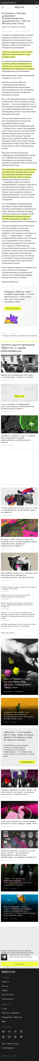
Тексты (12, 380)
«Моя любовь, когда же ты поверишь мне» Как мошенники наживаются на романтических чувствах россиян (19, 575)
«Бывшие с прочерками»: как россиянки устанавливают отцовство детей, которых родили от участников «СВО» (19, 715)
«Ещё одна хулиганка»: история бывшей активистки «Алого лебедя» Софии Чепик (19, 822)
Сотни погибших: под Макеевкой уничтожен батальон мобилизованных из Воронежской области (18, 406)
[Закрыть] (36, 2)
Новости (12, 411)
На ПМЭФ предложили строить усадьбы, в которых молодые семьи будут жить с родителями (18, 625)
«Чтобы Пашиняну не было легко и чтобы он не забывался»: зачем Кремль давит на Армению (19, 510)
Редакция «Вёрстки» (7, 31)
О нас (4, 1008)
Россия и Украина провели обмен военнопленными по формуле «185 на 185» (19, 588)
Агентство (23, 153)
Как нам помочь (13, 308)
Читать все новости (8, 633)
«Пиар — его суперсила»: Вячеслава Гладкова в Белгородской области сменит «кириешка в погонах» (18, 881)
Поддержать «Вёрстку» (12, 1017)
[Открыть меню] (36, 7)
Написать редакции (10, 1013)
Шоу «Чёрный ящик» (11, 1043)
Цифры (5, 990)
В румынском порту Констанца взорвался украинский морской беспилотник (15, 596)
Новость (16, 31)
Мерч (4, 1021)
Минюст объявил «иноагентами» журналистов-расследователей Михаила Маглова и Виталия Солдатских (17, 605)
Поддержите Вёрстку (8, 2)
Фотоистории (8, 994)
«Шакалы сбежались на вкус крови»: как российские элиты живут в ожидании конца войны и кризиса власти (19, 792)
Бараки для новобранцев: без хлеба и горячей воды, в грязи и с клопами (17, 376)
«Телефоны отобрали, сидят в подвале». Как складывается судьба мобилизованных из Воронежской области (18, 439)
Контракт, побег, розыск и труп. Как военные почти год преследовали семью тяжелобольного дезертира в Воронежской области (19, 542)
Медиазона (8, 155)
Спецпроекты (8, 691)
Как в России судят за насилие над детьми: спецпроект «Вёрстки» (17, 683)
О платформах (8, 1048)
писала (18, 267)
